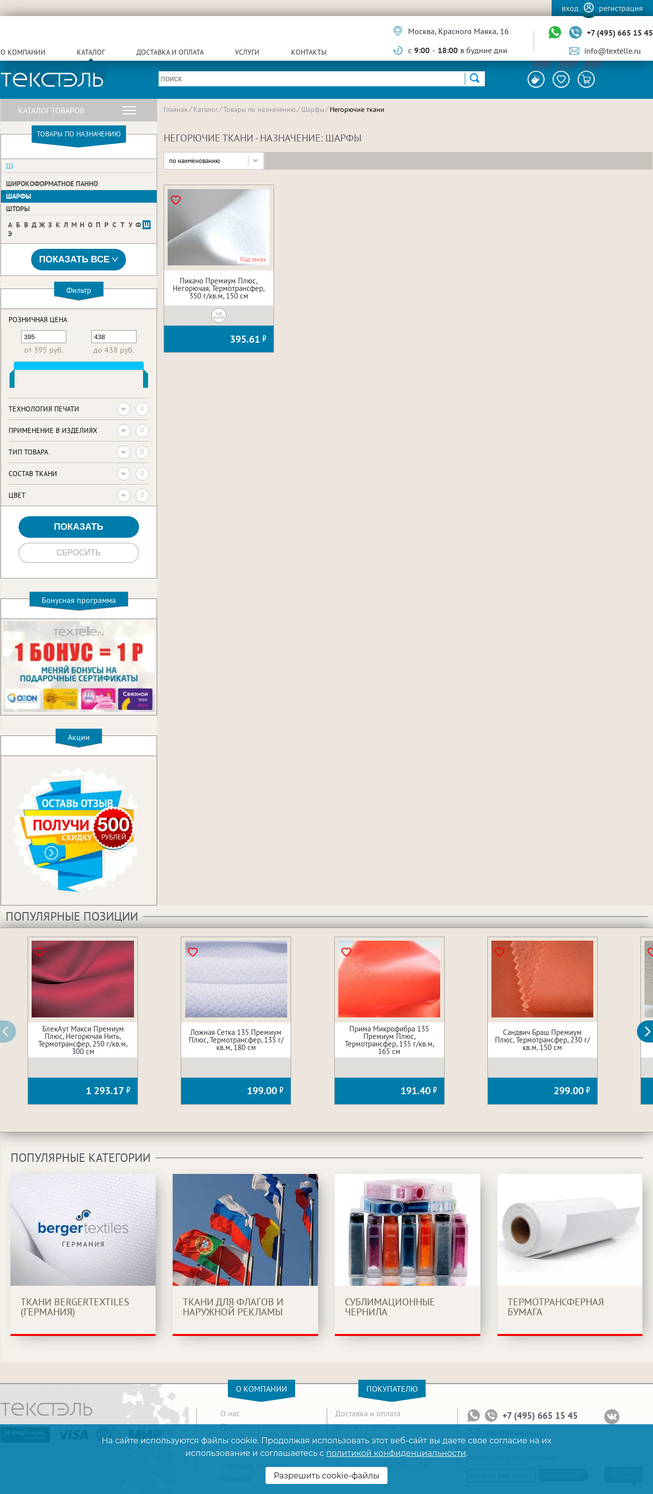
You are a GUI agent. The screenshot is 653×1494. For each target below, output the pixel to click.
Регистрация (621, 8)
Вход (570, 8)
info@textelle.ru (612, 51)
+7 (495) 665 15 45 (620, 33)
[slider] (12, 381)
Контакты (309, 52)
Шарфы (18, 196)
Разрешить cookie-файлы (326, 1475)
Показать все (78, 259)
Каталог (91, 52)
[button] (650, 1031)
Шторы (18, 208)
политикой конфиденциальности (396, 1453)
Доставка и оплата (170, 52)
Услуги (247, 52)
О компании (23, 52)
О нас (230, 1413)
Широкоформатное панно (52, 183)
